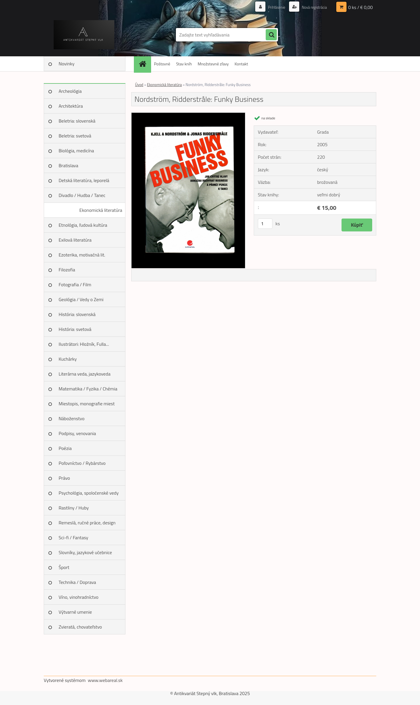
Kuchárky (68, 358)
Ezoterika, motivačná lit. (82, 254)
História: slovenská (77, 314)
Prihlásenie (273, 7)
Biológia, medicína (76, 150)
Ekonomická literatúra (100, 210)
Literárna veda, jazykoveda (85, 373)
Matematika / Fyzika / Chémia (88, 388)
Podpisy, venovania (77, 433)
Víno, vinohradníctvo (78, 597)
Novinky (66, 63)
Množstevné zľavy (213, 64)
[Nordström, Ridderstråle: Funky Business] (188, 114)
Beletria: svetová (75, 135)
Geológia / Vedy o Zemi (81, 299)
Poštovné (162, 64)
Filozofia (67, 269)
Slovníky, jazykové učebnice (85, 552)
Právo (64, 477)
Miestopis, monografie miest (87, 403)
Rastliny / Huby (74, 507)
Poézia (65, 448)
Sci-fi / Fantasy (73, 537)
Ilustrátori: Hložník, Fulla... (84, 344)
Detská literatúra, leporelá (84, 180)
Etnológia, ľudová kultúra (83, 224)
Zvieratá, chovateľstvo (80, 626)
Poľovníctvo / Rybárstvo (82, 463)
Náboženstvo (72, 418)
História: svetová (75, 329)
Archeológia (70, 91)
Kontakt (241, 64)
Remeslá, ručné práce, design (87, 522)
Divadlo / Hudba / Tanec (82, 195)
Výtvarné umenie (75, 611)
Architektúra (71, 105)
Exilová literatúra (75, 239)
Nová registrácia (313, 7)
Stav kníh (184, 64)
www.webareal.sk (105, 680)
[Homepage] (144, 63)
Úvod (139, 85)
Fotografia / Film (75, 284)
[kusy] (265, 224)
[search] (271, 35)
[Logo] (84, 34)
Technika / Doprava (77, 582)
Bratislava (68, 165)
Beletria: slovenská (77, 120)
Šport (64, 567)
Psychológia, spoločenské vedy (89, 492)
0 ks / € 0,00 (360, 7)
